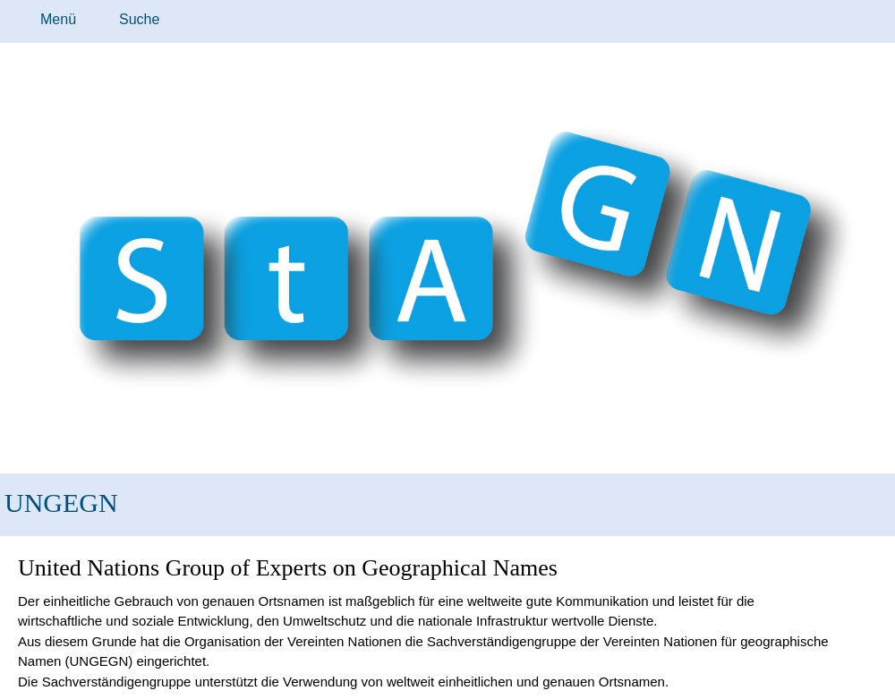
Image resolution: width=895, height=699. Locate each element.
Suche (139, 19)
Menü (58, 19)
